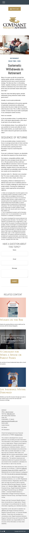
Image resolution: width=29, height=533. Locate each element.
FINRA (15, 486)
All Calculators (5, 429)
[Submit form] (14, 281)
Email (14, 259)
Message (14, 268)
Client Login (14, 9)
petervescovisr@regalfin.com (10, 421)
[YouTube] (4, 531)
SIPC (19, 486)
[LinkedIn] (2, 531)
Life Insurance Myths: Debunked (13, 391)
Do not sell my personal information (17, 474)
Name (14, 250)
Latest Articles (5, 425)
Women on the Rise (11, 319)
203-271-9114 (9, 412)
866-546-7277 (11, 414)
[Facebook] (0, 531)
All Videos (4, 427)
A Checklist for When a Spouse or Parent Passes (10, 354)
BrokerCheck (18, 434)
